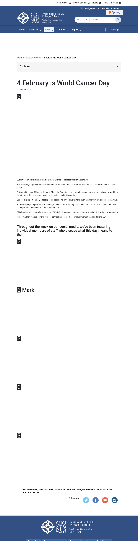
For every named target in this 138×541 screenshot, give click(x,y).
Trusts (95, 3)
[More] (114, 30)
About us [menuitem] (33, 29)
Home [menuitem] (22, 29)
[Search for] (102, 20)
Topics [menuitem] (75, 29)
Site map (106, 521)
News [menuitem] (47, 29)
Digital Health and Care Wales (102, 537)
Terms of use (34, 521)
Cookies (90, 521)
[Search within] (82, 20)
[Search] (118, 20)
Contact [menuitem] (61, 29)
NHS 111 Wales (111, 3)
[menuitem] (40, 30)
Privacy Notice (76, 521)
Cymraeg (116, 12)
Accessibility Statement (109, 8)
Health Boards (79, 3)
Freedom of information (54, 521)
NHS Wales (62, 3)
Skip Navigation (87, 8)
